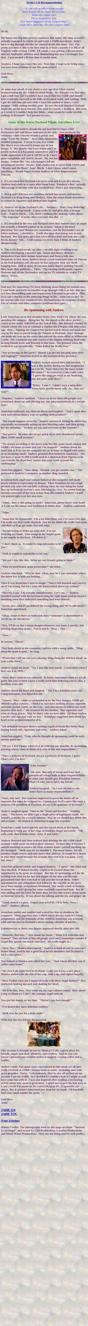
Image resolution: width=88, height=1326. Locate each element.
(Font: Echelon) (10, 1120)
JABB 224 (8, 1110)
